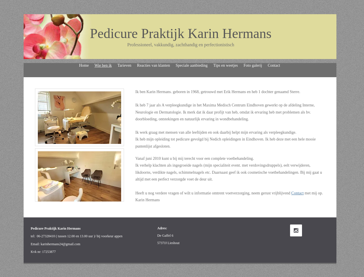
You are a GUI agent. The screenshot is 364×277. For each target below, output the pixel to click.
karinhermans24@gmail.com (60, 244)
